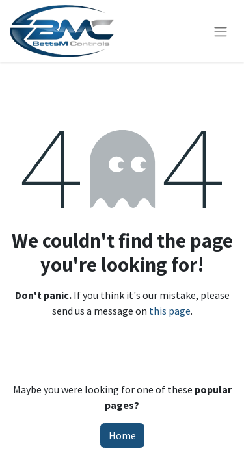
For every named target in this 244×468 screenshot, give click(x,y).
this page (170, 310)
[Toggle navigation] (220, 31)
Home (122, 435)
